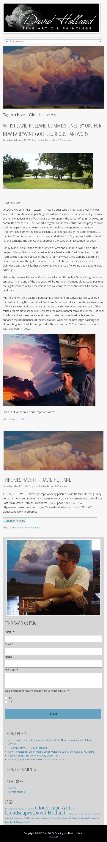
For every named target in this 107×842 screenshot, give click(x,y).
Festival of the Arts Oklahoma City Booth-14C (33, 755)
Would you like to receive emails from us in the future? (37, 691)
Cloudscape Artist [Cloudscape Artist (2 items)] (54, 808)
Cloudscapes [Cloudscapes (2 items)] (18, 813)
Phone (8, 656)
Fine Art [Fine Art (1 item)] (97, 814)
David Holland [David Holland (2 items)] (49, 813)
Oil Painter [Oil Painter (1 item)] (73, 818)
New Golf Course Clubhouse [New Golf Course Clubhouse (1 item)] (38, 818)
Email (9, 644)
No (10, 697)
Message (11, 669)
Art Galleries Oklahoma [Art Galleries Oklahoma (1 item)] (14, 809)
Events (20, 419)
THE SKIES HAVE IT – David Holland (37, 479)
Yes (11, 701)
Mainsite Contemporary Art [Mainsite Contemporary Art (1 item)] (16, 818)
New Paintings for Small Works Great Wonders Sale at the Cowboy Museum (51, 751)
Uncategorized (32, 527)
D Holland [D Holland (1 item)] (70, 814)
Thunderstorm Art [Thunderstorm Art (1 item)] (23, 822)
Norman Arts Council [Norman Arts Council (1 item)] (59, 818)
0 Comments (64, 140)
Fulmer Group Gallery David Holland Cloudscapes (36, 759)
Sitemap (53, 836)
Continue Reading (14, 520)
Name (9, 631)
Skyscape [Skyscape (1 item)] (92, 818)
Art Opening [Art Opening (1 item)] (29, 809)
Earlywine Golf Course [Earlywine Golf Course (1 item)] (84, 814)
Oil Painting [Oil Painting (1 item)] (83, 818)
